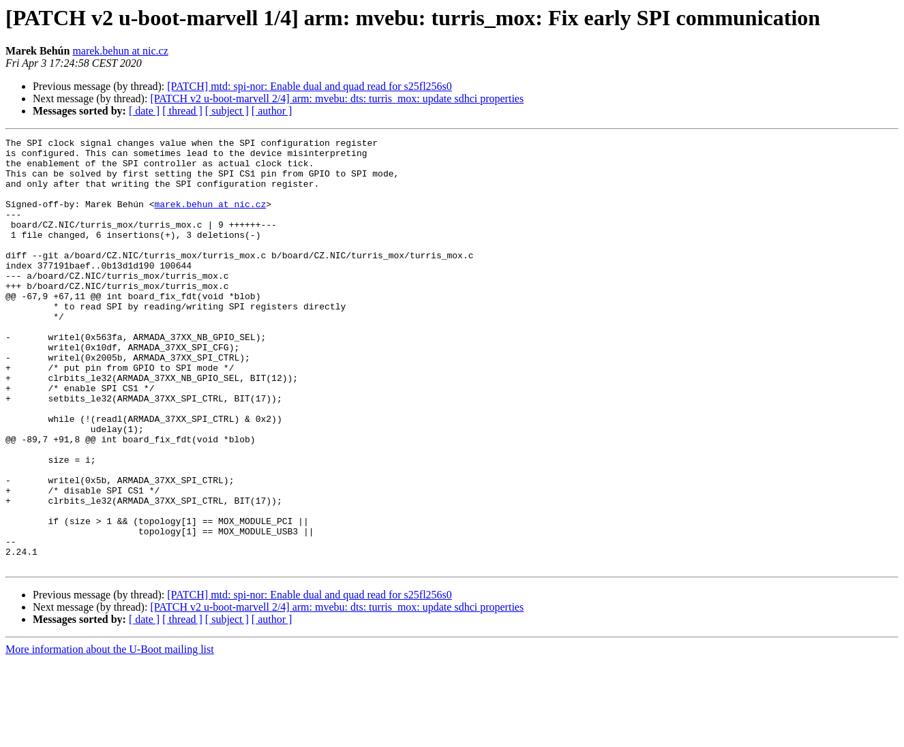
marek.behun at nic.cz (120, 51)
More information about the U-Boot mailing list (109, 735)
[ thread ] (182, 111)
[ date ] (144, 111)
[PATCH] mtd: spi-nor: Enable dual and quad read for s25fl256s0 (309, 86)
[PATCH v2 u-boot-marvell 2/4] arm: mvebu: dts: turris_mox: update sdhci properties (337, 98)
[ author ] (272, 111)
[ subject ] (227, 111)
